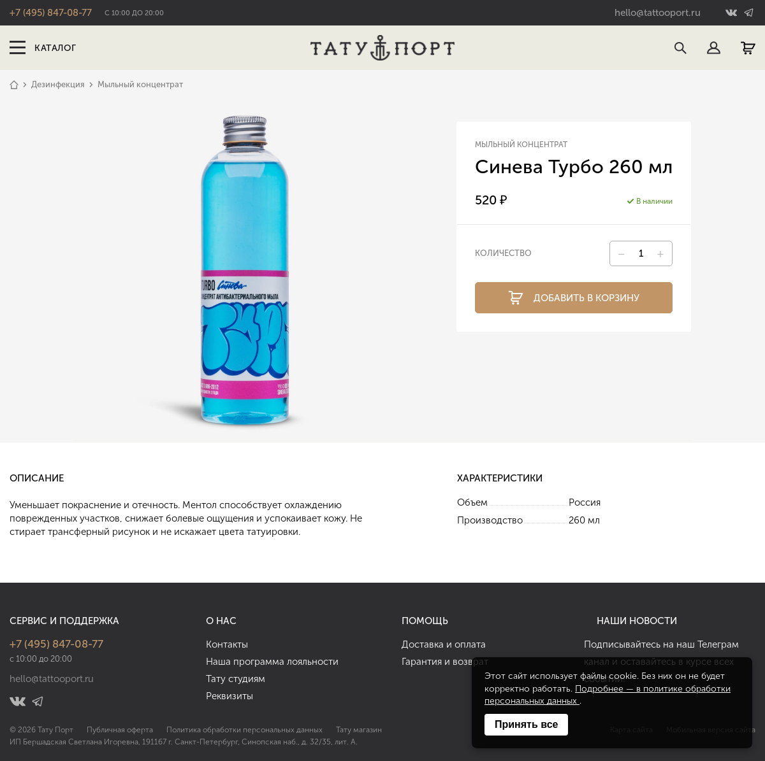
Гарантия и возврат (445, 661)
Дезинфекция (58, 84)
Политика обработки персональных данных (244, 729)
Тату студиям (235, 679)
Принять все (526, 724)
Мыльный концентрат (140, 84)
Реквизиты (229, 696)
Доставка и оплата (444, 644)
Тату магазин (359, 729)
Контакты (227, 644)
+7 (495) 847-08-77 (51, 12)
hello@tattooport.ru (658, 12)
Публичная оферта (120, 729)
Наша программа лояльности (272, 661)
